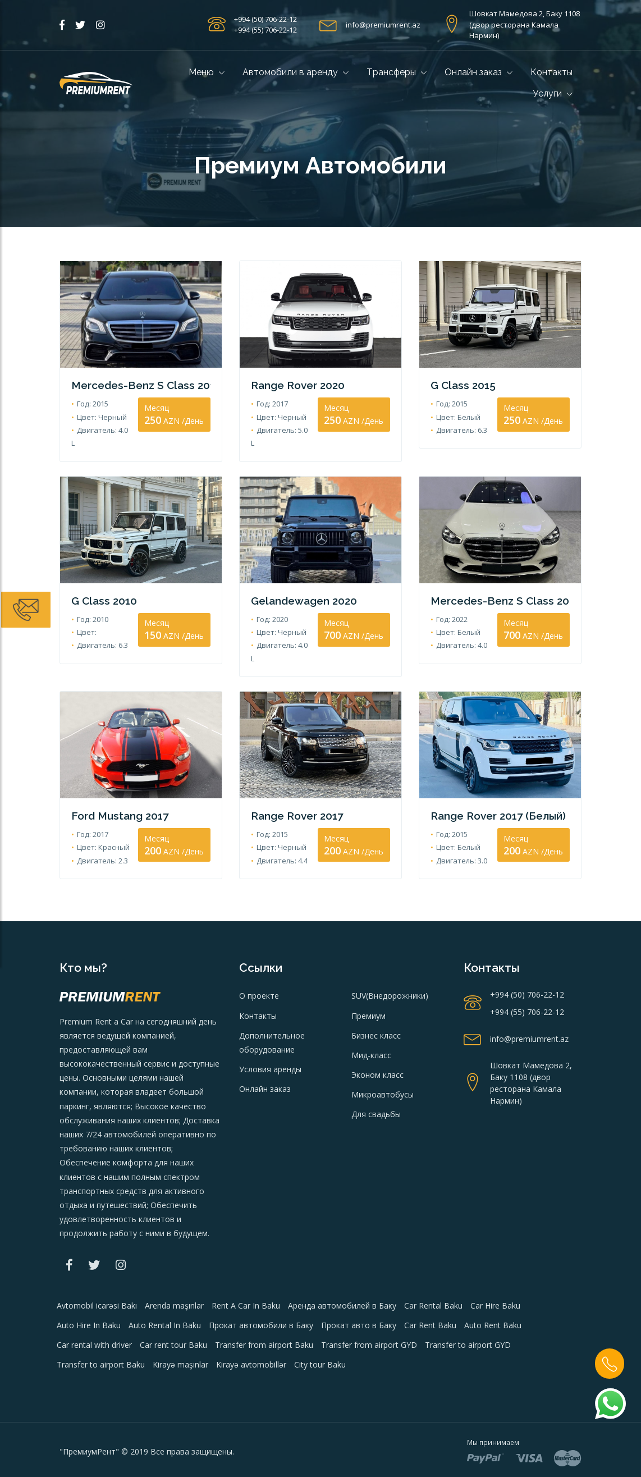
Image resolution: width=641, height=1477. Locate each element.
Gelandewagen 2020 (302, 586)
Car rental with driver (94, 1316)
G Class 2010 (102, 586)
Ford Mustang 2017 (117, 788)
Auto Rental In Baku (165, 1296)
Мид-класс (371, 1026)
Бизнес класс (376, 1007)
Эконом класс (377, 1046)
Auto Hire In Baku (89, 1296)
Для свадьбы (376, 1086)
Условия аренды (270, 1041)
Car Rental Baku (433, 1277)
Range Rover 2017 (294, 788)
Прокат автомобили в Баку (261, 1296)
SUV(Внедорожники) (389, 967)
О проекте (259, 967)
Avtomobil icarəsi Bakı (97, 1277)
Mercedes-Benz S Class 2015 (140, 385)
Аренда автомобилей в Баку (342, 1277)
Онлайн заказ (478, 72)
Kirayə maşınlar (180, 1336)
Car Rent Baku (430, 1296)
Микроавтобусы (382, 1066)
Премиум (368, 987)
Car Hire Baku (495, 1277)
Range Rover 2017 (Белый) (495, 788)
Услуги (553, 93)
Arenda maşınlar (174, 1277)
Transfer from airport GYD (369, 1316)
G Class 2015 (461, 385)
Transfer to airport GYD (468, 1316)
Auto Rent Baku (492, 1296)
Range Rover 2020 (295, 385)
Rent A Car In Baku (246, 1277)
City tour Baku (320, 1336)
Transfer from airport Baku (264, 1316)
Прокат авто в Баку (358, 1296)
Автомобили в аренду (295, 72)
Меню (207, 72)
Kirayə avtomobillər (251, 1336)
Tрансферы (397, 72)
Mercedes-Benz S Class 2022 (500, 586)
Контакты (551, 72)
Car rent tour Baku (173, 1316)
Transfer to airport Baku (101, 1336)
